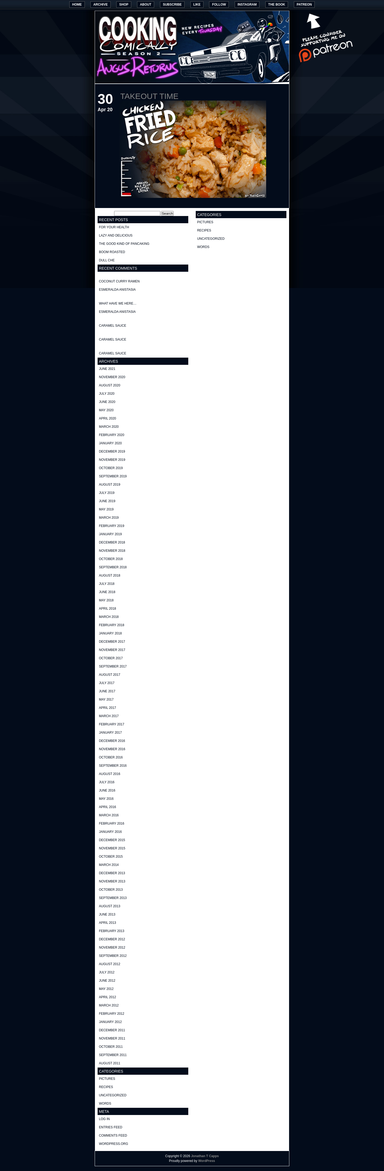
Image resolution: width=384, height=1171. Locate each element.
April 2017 (107, 708)
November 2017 (112, 650)
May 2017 (106, 699)
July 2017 (106, 683)
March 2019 (109, 517)
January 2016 (110, 832)
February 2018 (111, 625)
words (105, 1103)
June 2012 (107, 980)
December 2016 (112, 741)
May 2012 (106, 989)
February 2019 (111, 526)
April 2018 (107, 608)
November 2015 (112, 848)
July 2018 (106, 584)
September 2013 (113, 898)
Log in (104, 1119)
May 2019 (106, 509)
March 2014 (109, 865)
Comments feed (113, 1135)
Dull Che (107, 260)
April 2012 (107, 997)
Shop (123, 4)
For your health (114, 227)
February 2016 (111, 823)
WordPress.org (113, 1144)
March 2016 (109, 815)
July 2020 (106, 393)
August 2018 (109, 575)
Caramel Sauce (112, 325)
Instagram (247, 4)
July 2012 (106, 972)
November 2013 (112, 881)
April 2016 (107, 807)
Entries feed (110, 1127)
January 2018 (110, 633)
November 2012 (112, 947)
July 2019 (106, 493)
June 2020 (107, 402)
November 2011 (112, 1038)
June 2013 (107, 914)
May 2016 (106, 799)
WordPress (206, 1161)
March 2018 (109, 617)
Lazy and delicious (116, 235)
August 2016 (109, 774)
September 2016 (113, 766)
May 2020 (106, 410)
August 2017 (109, 675)
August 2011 (109, 1063)
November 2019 (112, 460)
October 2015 (111, 856)
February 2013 (111, 931)
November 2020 (112, 377)
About (145, 4)
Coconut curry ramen (119, 281)
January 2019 (110, 534)
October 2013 (111, 890)
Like (197, 4)
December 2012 (112, 939)
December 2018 (112, 542)
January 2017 (110, 732)
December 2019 (112, 451)
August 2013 (109, 906)
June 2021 (107, 369)
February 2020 (111, 435)
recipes (106, 1087)
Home (77, 4)
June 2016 (107, 790)
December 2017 (112, 642)
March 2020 (109, 427)
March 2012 (109, 1005)
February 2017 (111, 724)
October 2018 (111, 559)
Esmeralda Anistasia (117, 289)
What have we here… (118, 303)
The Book (276, 4)
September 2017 (113, 666)
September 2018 (113, 567)
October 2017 (111, 658)
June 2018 (107, 592)
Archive (100, 4)
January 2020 (110, 443)
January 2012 (110, 1022)
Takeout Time (149, 96)
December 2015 (112, 840)
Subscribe (172, 4)
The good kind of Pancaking (124, 244)
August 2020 (109, 385)
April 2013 (107, 923)
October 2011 (111, 1047)
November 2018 (112, 551)
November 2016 (112, 749)
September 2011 (113, 1055)
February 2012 (111, 1014)
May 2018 (106, 600)
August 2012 (109, 964)
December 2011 (112, 1030)
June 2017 (107, 691)
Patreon (304, 4)
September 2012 (113, 956)
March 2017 (109, 716)
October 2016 (111, 757)
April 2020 (107, 418)
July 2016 (106, 782)
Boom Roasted (112, 252)
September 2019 (113, 476)
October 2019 (111, 468)
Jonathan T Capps (205, 1156)
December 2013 (112, 873)
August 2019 (109, 484)
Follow (219, 4)
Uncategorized (112, 1095)
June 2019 (107, 501)
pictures (107, 1079)
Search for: (105, 213)
